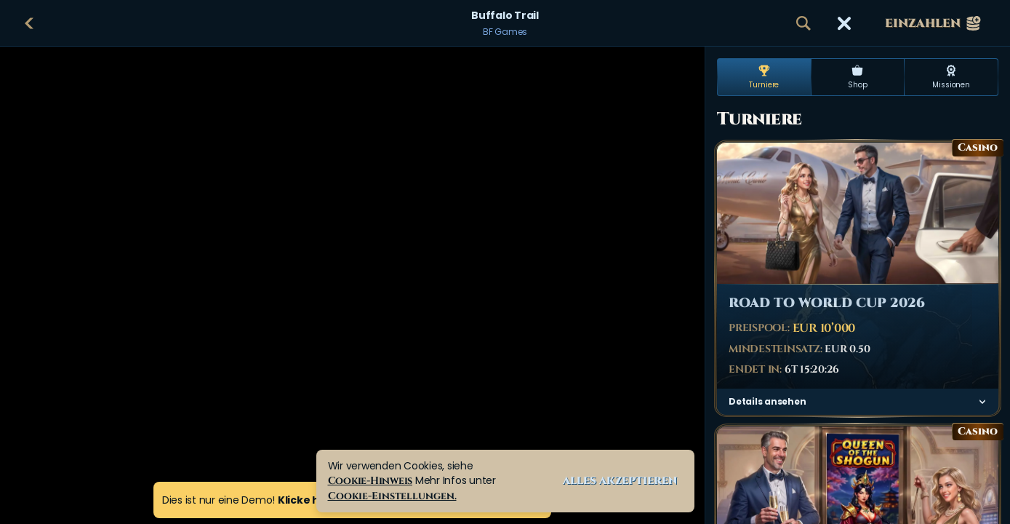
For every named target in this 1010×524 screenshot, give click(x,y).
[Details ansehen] (982, 402)
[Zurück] (29, 23)
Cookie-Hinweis (370, 481)
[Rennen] (844, 23)
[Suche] (803, 23)
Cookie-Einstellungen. (392, 496)
